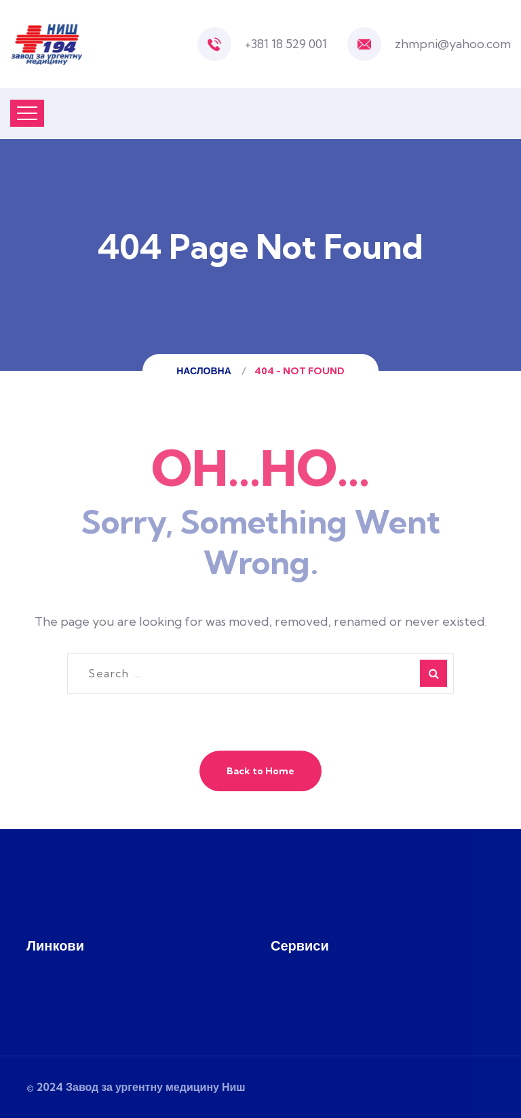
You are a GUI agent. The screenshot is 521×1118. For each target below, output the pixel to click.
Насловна (205, 371)
